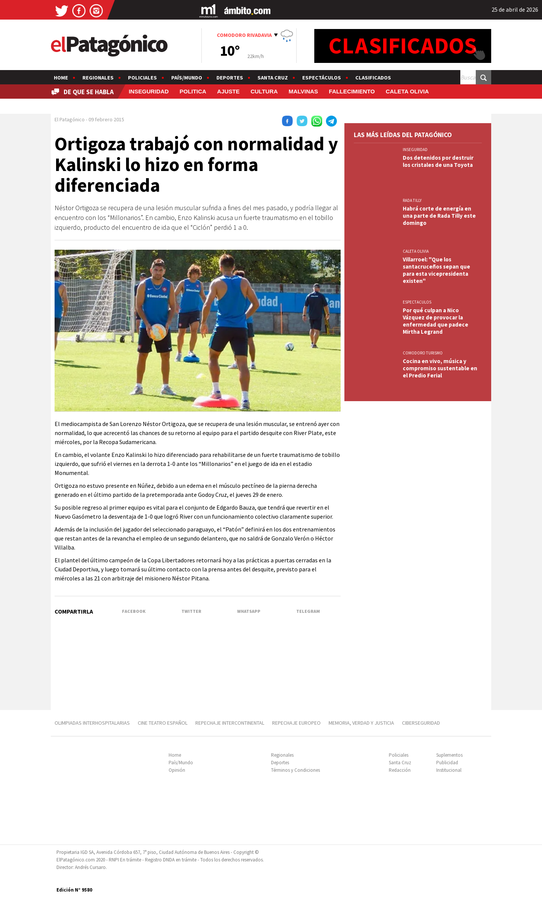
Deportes (229, 77)
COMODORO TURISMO (423, 353)
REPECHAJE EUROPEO (296, 722)
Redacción (400, 770)
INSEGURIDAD (149, 91)
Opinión (177, 770)
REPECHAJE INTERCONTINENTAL (229, 722)
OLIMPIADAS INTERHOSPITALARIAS (92, 722)
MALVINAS (303, 91)
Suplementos (449, 755)
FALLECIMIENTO (352, 91)
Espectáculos (321, 77)
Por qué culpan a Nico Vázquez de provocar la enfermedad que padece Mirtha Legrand (435, 321)
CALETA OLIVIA (407, 91)
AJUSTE (228, 91)
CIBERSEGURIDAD (421, 722)
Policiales (142, 77)
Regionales (98, 77)
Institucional (448, 770)
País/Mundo (186, 77)
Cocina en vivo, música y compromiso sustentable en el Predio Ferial (440, 368)
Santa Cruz (272, 77)
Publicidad (447, 762)
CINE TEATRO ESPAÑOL (162, 722)
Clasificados (373, 77)
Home (61, 77)
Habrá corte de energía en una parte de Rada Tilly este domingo (439, 215)
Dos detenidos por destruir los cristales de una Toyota (438, 161)
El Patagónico (70, 119)
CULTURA (264, 91)
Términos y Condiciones (295, 770)
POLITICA (193, 91)
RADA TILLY (412, 200)
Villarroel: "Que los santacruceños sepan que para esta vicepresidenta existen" (436, 270)
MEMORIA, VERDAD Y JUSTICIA (361, 722)
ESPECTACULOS (417, 302)
